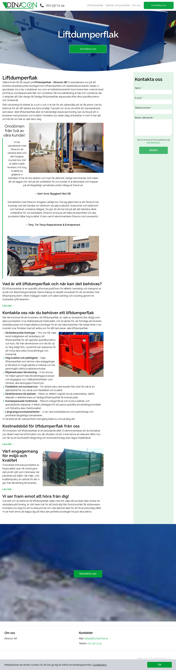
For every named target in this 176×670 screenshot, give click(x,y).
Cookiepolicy (100, 664)
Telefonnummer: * (153, 110)
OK (159, 664)
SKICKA (153, 150)
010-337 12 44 (55, 5)
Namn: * (153, 90)
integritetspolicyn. (153, 142)
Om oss (136, 5)
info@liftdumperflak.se (96, 638)
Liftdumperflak (95, 5)
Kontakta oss (158, 5)
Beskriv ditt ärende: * (153, 126)
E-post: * (153, 100)
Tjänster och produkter (117, 5)
